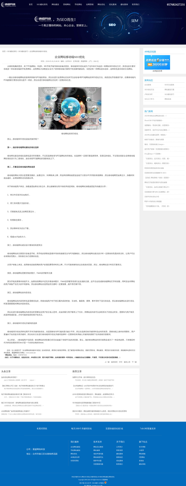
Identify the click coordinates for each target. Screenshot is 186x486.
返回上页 (127, 362)
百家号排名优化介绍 (152, 197)
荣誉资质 (119, 450)
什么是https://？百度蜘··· (153, 154)
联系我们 (135, 4)
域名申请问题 (98, 454)
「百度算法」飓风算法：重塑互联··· (157, 163)
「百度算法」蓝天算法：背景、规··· (157, 159)
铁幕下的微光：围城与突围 (154, 139)
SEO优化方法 (149, 89)
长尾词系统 (75, 461)
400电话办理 (75, 457)
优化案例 (112, 4)
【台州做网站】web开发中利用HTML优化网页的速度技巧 (92, 386)
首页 (31, 4)
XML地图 (95, 483)
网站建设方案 (169, 89)
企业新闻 (148, 85)
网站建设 (55, 4)
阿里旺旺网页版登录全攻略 (154, 168)
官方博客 (142, 447)
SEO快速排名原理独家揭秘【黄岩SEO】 (86, 403)
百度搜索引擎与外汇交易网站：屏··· (157, 192)
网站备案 (96, 450)
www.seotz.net (31, 353)
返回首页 (114, 362)
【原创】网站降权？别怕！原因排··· (157, 178)
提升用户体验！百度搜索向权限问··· (157, 149)
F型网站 (142, 457)
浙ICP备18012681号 (85, 483)
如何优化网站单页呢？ (9, 377)
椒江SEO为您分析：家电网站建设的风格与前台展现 (19, 403)
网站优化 (101, 4)
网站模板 (142, 454)
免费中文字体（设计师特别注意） (84, 377)
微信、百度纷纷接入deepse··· (155, 144)
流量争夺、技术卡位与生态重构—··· (157, 130)
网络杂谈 (168, 99)
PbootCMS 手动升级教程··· (154, 120)
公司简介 (119, 447)
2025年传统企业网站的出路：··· (156, 116)
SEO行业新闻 (169, 85)
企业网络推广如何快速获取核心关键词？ (15, 411)
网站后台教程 (98, 447)
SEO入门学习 (149, 99)
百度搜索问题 (98, 464)
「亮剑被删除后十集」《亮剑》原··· (157, 206)
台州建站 (101, 483)
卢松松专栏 (149, 94)
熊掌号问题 (97, 461)
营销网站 (66, 4)
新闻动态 (119, 457)
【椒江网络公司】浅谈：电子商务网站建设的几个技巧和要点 (23, 386)
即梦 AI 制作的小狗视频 (153, 201)
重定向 (31, 212)
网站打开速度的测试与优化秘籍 (156, 182)
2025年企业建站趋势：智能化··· (156, 135)
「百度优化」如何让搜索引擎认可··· (157, 187)
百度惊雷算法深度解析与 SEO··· (156, 173)
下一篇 (134, 362)
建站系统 (142, 464)
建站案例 (124, 4)
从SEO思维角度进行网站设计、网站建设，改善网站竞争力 (93, 394)
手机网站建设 (75, 450)
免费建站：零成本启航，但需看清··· (157, 125)
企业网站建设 (75, 447)
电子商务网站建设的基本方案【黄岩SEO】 (16, 394)
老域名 (141, 461)
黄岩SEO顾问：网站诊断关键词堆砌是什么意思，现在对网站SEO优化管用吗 (99, 411)
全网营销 (89, 4)
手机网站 (78, 4)
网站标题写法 (98, 457)
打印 (120, 362)
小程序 (141, 450)
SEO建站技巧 (23, 51)
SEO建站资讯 (42, 4)
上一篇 (107, 362)
